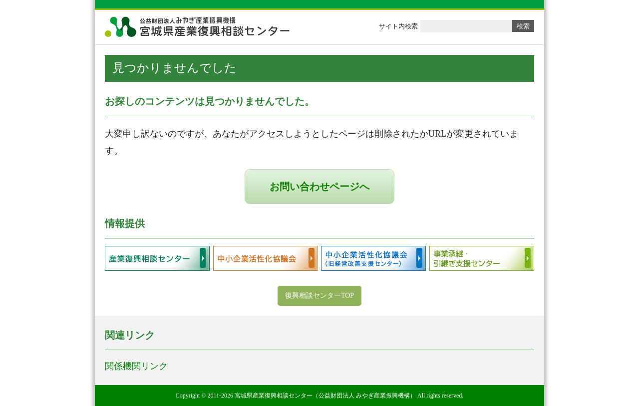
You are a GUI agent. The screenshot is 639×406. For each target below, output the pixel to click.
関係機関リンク (136, 366)
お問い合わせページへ (319, 186)
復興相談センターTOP (319, 295)
